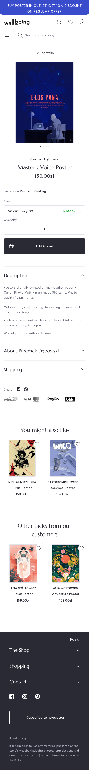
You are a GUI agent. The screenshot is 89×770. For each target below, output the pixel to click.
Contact (18, 682)
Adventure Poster (65, 594)
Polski (75, 639)
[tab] (44, 275)
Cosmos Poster (63, 488)
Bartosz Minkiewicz (63, 482)
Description (44, 275)
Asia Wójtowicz (23, 588)
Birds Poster (22, 488)
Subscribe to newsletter (45, 717)
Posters (44, 53)
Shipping (44, 369)
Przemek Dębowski (45, 159)
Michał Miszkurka (22, 482)
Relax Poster (23, 594)
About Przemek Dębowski (44, 351)
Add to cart (31, 246)
